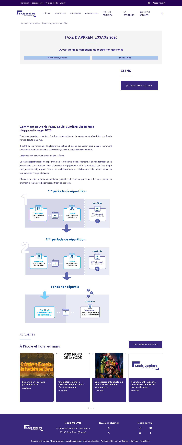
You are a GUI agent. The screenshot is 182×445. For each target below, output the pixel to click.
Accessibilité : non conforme (114, 441)
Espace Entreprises (40, 441)
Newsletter (145, 441)
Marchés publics (73, 441)
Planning (134, 441)
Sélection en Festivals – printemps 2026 (34, 383)
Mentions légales (91, 441)
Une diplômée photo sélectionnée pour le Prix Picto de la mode (71, 384)
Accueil (24, 23)
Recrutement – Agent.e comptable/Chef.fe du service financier (143, 384)
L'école (63, 57)
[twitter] (156, 3)
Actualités (35, 23)
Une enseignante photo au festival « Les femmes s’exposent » (109, 384)
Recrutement (57, 441)
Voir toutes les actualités (145, 344)
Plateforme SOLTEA (139, 85)
